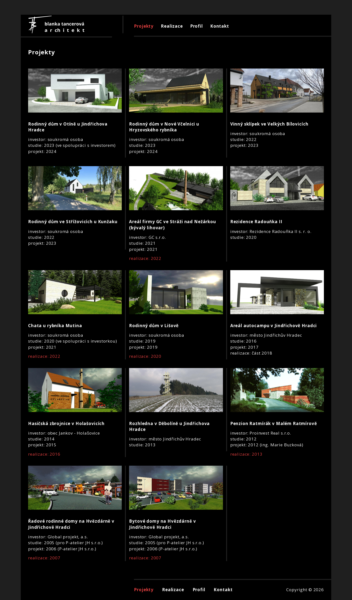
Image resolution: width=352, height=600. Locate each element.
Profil (196, 26)
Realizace (172, 26)
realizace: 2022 (145, 258)
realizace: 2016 (44, 454)
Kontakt (219, 26)
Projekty (144, 26)
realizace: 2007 (44, 558)
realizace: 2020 (145, 356)
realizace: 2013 (246, 454)
